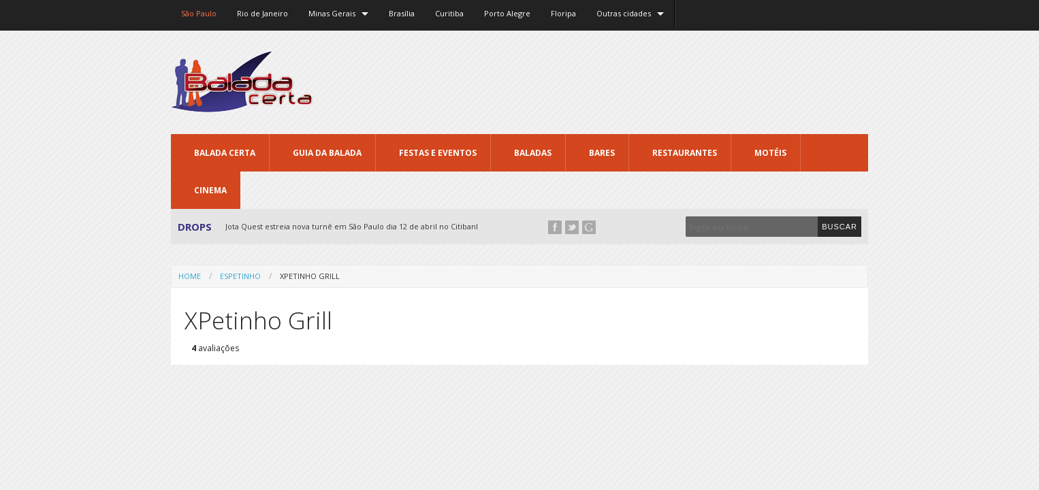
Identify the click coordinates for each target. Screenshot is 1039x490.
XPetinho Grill (310, 276)
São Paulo (199, 13)
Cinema (210, 190)
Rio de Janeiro (262, 13)
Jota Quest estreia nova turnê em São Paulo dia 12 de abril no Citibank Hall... (363, 226)
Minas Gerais (331, 13)
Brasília (402, 13)
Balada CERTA (224, 153)
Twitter (572, 227)
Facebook (555, 227)
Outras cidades (623, 13)
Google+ (589, 227)
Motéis (770, 153)
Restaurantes (684, 153)
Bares (602, 153)
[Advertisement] (620, 81)
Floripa (563, 13)
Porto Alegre (507, 13)
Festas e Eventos (438, 153)
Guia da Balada (327, 153)
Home (189, 276)
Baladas (533, 153)
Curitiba (449, 13)
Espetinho (240, 276)
